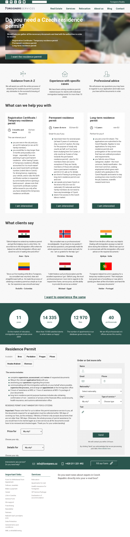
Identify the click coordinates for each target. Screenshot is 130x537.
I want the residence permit (26, 56)
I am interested (23, 205)
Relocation (84, 8)
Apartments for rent (38, 483)
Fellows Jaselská (11, 485)
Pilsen (52, 357)
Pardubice (31, 357)
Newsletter (9, 509)
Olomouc (28, 364)
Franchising (9, 506)
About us (98, 8)
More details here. (104, 448)
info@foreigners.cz (47, 463)
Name (82, 366)
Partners (8, 512)
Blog (109, 8)
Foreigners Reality (117, 2)
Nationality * (85, 387)
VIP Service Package (38, 492)
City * (82, 397)
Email (82, 376)
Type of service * (109, 397)
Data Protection (11, 521)
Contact (120, 8)
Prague (42, 357)
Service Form (10, 499)
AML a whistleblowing (13, 531)
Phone (104, 376)
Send (100, 435)
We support (9, 502)
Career (7, 492)
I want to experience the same (65, 297)
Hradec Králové (13, 364)
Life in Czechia (10, 495)
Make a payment (11, 489)
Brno (20, 357)
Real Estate (56, 8)
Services (70, 8)
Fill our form (104, 463)
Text (81, 407)
